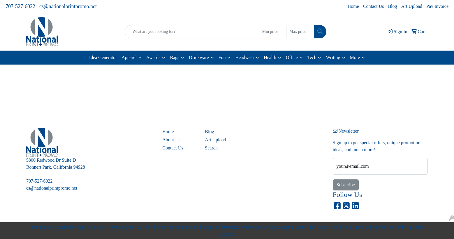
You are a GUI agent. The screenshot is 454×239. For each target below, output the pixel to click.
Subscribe (346, 184)
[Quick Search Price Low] (273, 31)
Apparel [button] (129, 57)
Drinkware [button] (199, 57)
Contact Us (373, 6)
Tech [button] (311, 57)
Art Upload (411, 6)
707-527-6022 (20, 6)
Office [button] (292, 57)
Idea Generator (103, 57)
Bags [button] (174, 57)
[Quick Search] (192, 31)
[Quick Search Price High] (300, 31)
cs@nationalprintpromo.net (68, 6)
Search (211, 147)
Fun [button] (222, 57)
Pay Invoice (437, 6)
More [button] (355, 57)
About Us (171, 139)
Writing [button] (333, 57)
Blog (392, 6)
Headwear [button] (244, 57)
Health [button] (270, 57)
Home (353, 6)
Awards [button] (153, 57)
